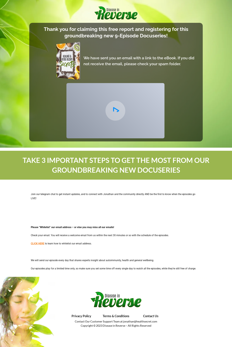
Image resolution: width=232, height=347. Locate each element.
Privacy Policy (81, 316)
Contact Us (150, 316)
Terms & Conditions (116, 316)
